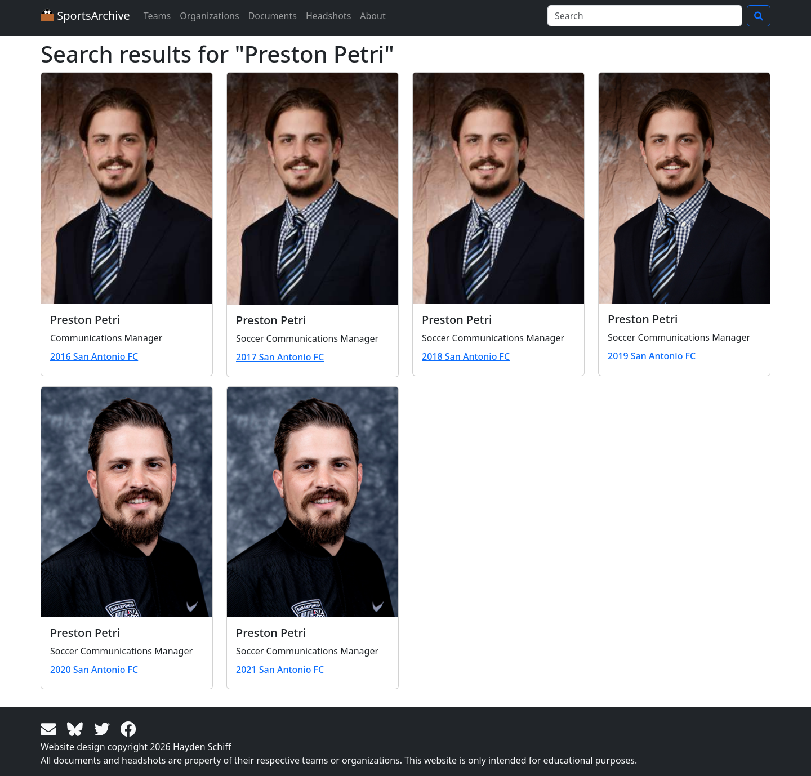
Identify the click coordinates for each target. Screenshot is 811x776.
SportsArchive (85, 15)
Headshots (328, 16)
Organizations (209, 16)
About (372, 16)
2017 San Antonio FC (280, 357)
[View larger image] (126, 188)
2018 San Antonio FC (466, 356)
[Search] (644, 15)
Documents (272, 16)
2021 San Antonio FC (280, 669)
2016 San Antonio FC (94, 356)
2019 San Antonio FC (652, 356)
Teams (157, 16)
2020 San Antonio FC (94, 669)
